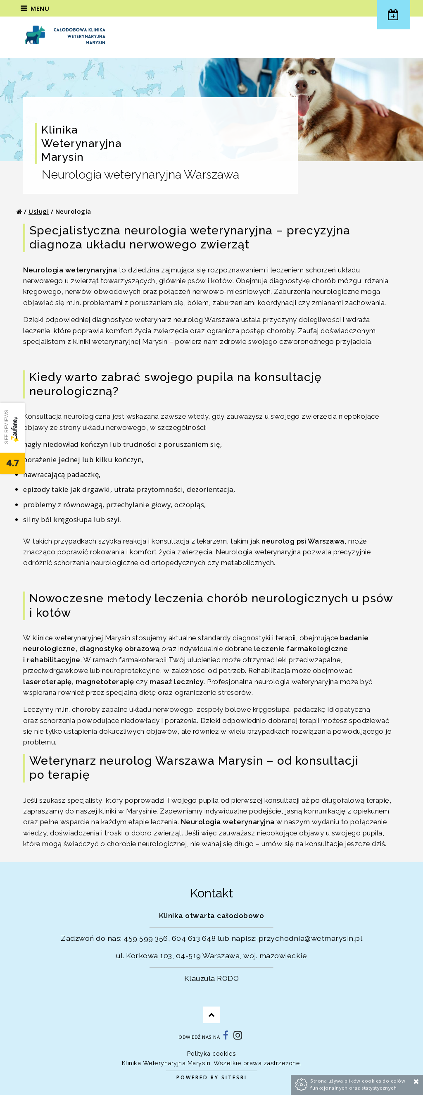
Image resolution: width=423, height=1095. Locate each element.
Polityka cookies (211, 1053)
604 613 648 (194, 938)
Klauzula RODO (211, 978)
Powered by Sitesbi (211, 1077)
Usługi (39, 211)
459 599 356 (146, 938)
